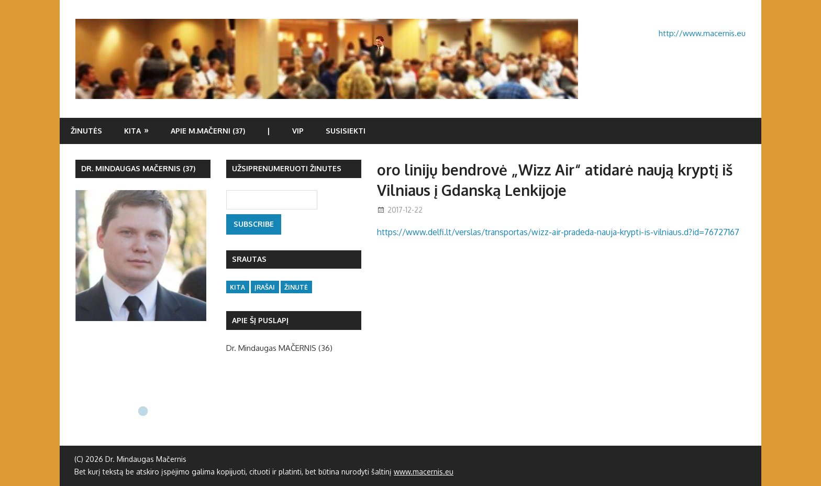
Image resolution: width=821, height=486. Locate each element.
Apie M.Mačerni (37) (208, 130)
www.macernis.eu (423, 471)
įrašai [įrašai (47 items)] (264, 287)
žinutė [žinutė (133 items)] (296, 287)
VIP (298, 130)
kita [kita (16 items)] (237, 287)
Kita (132, 130)
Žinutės (86, 130)
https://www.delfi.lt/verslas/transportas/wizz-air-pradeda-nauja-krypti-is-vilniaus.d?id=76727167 (558, 232)
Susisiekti (345, 130)
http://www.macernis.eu (702, 33)
